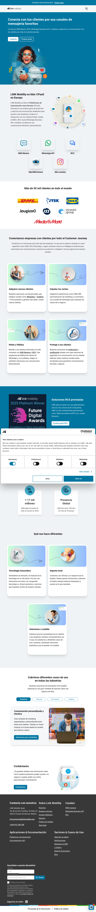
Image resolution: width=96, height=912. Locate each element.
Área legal (42, 825)
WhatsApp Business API (74, 811)
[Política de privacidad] (8, 882)
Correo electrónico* (13, 874)
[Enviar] (39, 877)
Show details (84, 472)
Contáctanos (20, 787)
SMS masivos (70, 808)
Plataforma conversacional (20, 837)
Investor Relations (46, 815)
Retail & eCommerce (62, 851)
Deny (48, 479)
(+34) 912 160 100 (17, 825)
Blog (56, 855)
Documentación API (17, 841)
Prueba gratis (26, 39)
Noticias (42, 818)
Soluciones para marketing (26, 737)
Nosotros (42, 808)
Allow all (78, 479)
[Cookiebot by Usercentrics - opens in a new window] (83, 431)
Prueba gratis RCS (60, 423)
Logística (57, 848)
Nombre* (10, 868)
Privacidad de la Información (39, 909)
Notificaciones (59, 841)
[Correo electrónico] (20, 877)
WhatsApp (31, 297)
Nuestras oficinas (45, 811)
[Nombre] (20, 872)
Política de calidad (46, 822)
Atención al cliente (61, 837)
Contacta (13, 39)
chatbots (40, 297)
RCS (34, 352)
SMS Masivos (25, 352)
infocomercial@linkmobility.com (22, 819)
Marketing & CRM (61, 844)
